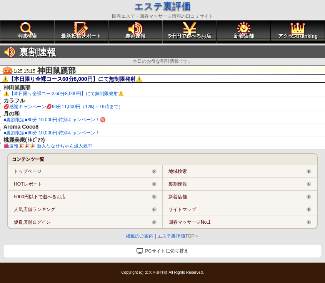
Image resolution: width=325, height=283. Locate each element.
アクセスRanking (298, 36)
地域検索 (27, 36)
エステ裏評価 (162, 6)
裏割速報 (135, 36)
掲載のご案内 (139, 236)
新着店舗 (244, 36)
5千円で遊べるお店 (189, 36)
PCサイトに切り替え (162, 251)
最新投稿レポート (81, 36)
